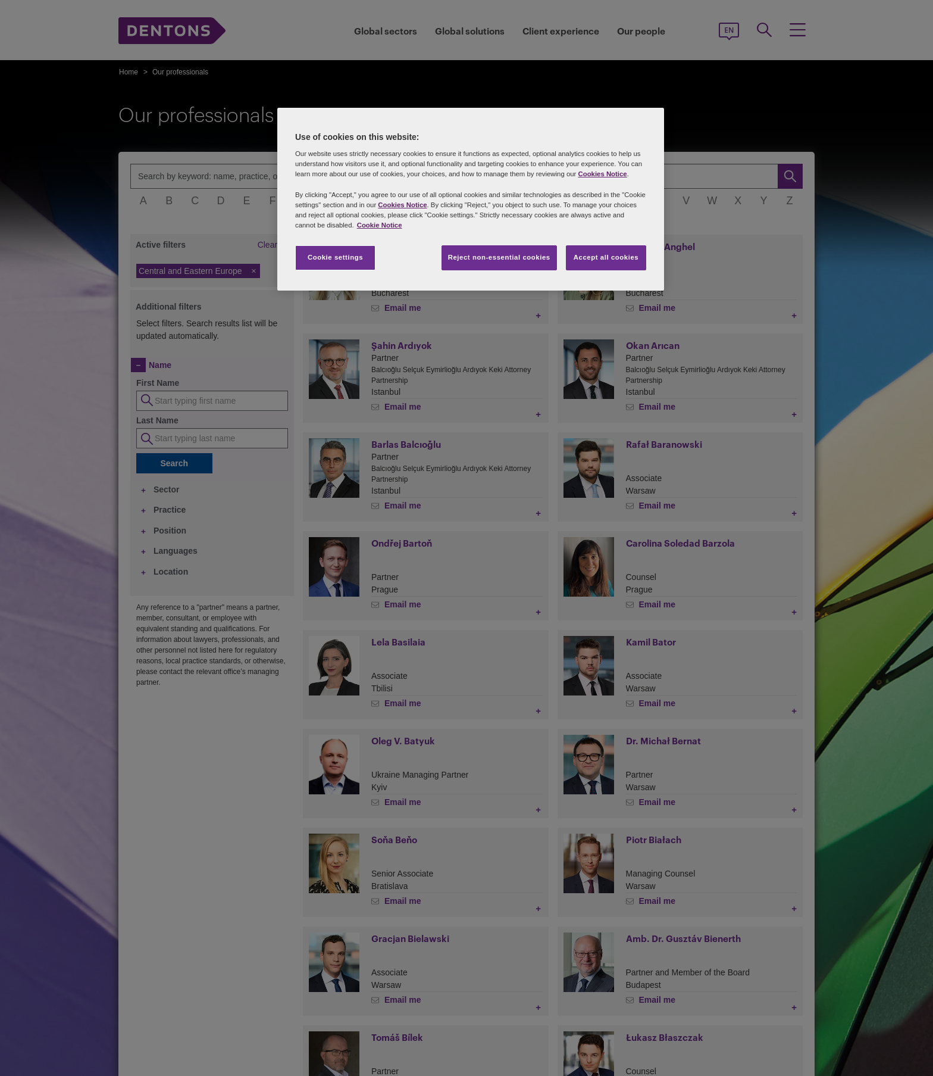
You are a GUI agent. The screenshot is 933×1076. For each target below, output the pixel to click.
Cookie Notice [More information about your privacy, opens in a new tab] (379, 225)
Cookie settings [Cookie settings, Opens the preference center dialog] (335, 257)
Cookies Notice (602, 173)
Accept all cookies (606, 257)
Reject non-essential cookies (499, 257)
